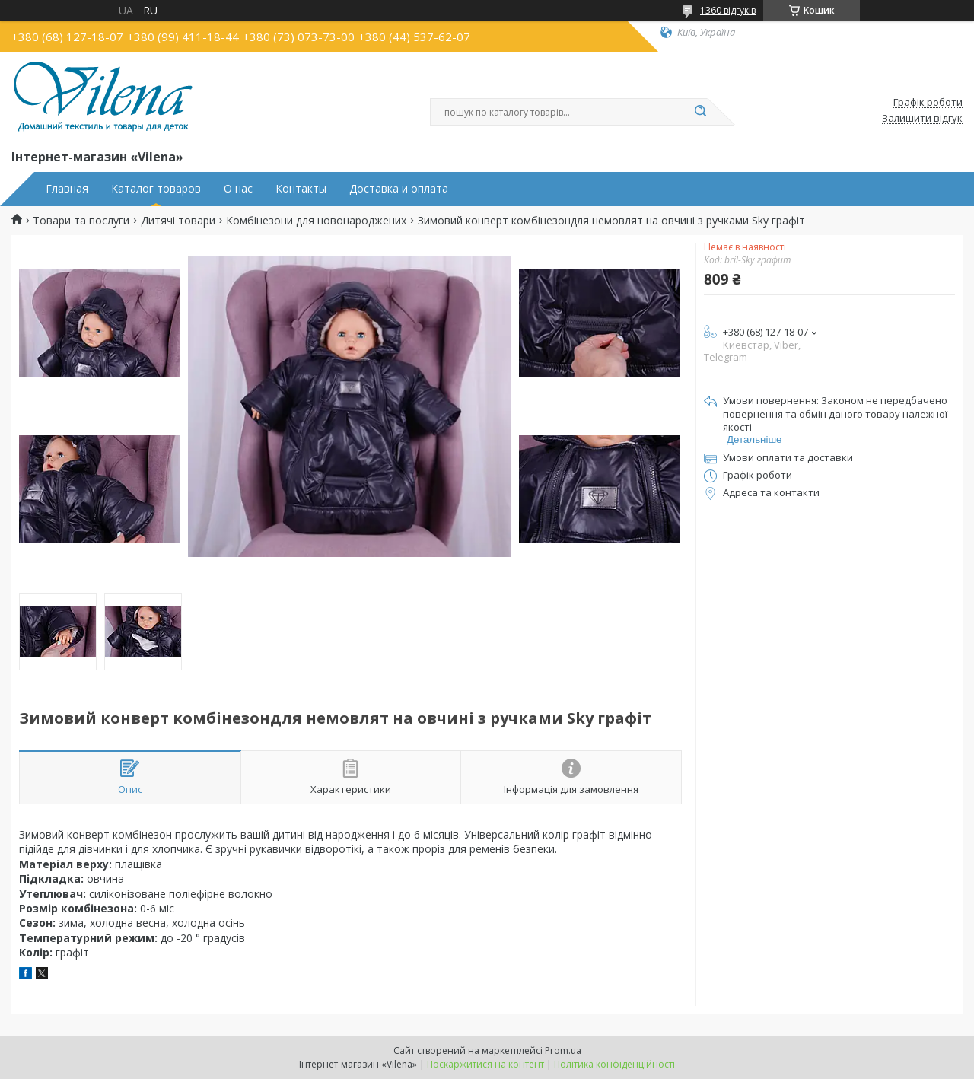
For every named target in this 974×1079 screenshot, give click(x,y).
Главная (67, 188)
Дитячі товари (178, 221)
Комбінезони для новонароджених (316, 221)
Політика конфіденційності (614, 1064)
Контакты (300, 188)
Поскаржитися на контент (485, 1064)
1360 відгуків (728, 10)
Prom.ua (563, 1050)
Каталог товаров (156, 188)
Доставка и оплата (398, 188)
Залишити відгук (922, 118)
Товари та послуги (81, 221)
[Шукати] (700, 112)
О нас (238, 188)
